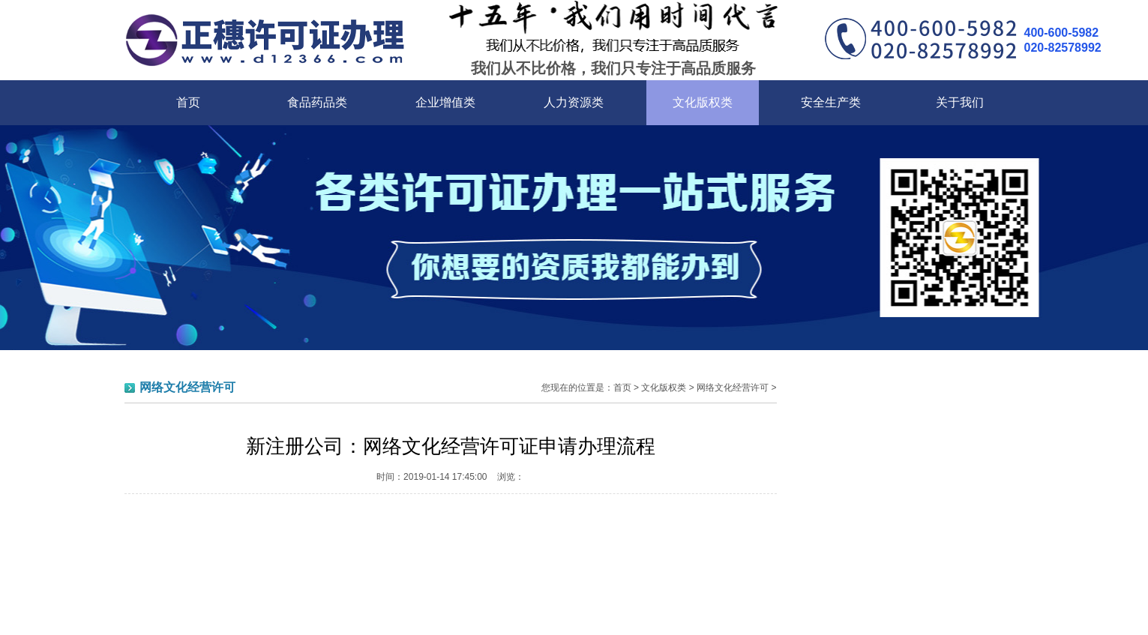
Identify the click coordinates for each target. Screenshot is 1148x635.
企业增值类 (445, 102)
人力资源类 (574, 102)
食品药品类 (317, 102)
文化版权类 (703, 102)
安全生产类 (831, 102)
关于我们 (960, 102)
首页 (188, 102)
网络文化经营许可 (733, 387)
